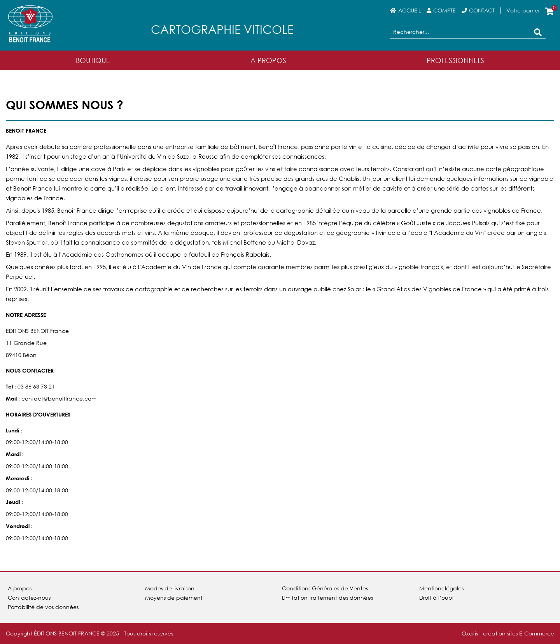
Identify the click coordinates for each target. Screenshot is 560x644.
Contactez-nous (29, 597)
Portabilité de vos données (43, 607)
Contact (482, 10)
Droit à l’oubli (437, 597)
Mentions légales (441, 588)
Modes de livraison (169, 588)
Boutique (93, 60)
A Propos (268, 60)
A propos (20, 588)
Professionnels (455, 60)
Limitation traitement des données (327, 597)
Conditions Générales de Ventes (325, 588)
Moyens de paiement (174, 597)
